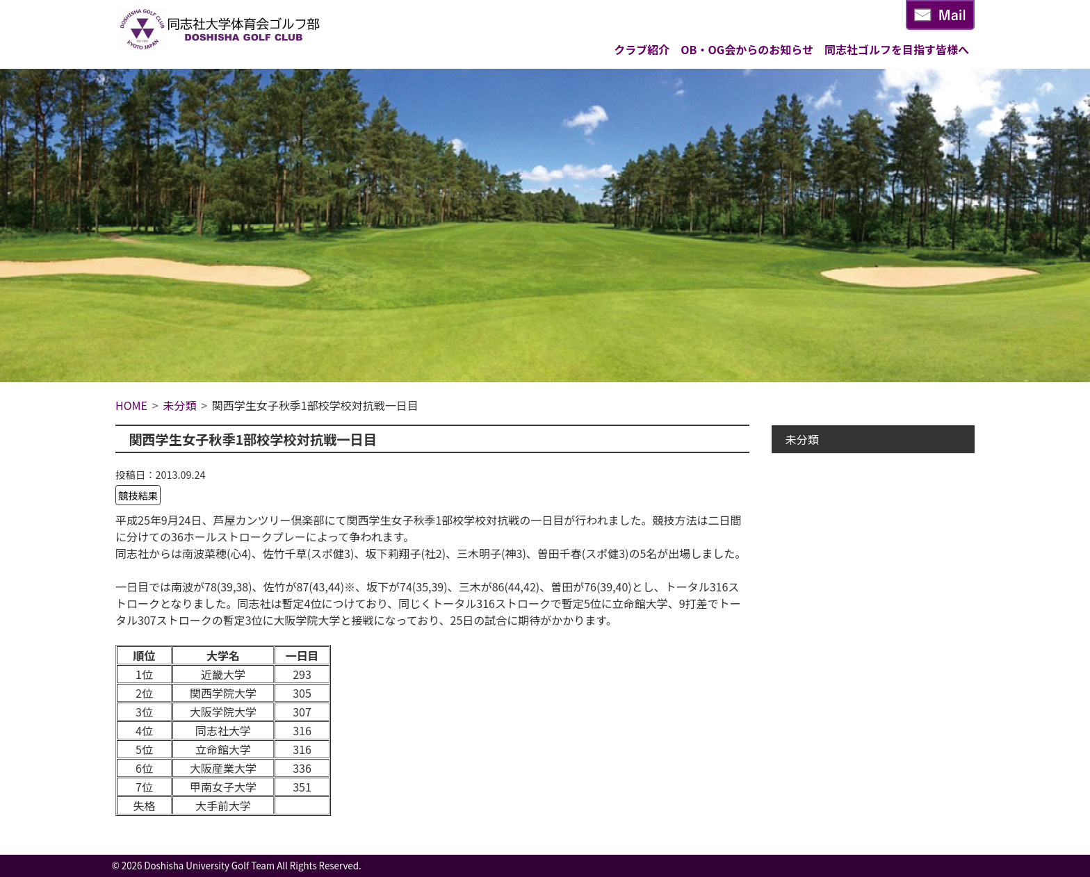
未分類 (802, 439)
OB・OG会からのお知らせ (747, 49)
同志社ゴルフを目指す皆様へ (896, 49)
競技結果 (138, 495)
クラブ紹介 (641, 49)
